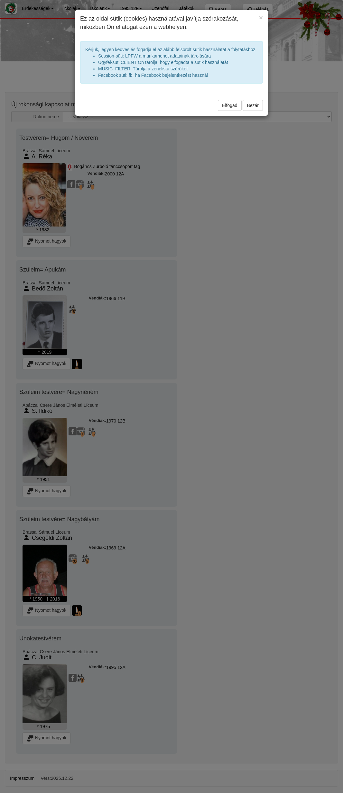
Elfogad (229, 105)
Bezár (253, 105)
